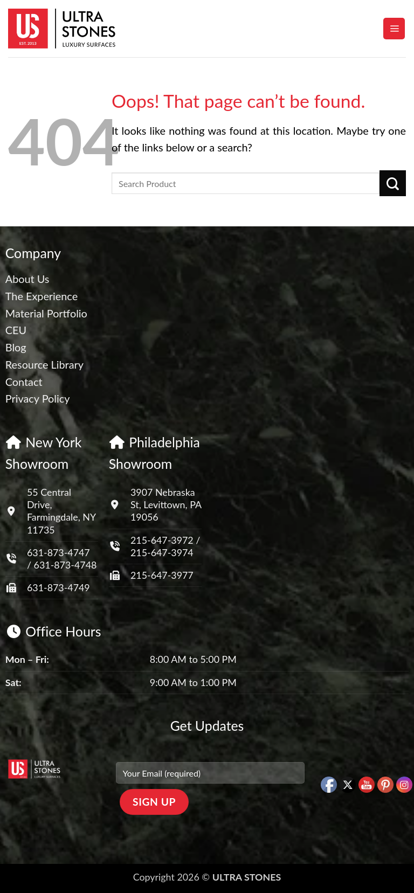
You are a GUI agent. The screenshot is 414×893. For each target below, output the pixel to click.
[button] (394, 28)
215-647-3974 (162, 552)
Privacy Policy (37, 398)
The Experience (41, 295)
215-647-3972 (163, 540)
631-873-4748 (65, 565)
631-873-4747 (58, 552)
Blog (15, 347)
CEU (15, 329)
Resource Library (44, 364)
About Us (27, 278)
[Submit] (393, 183)
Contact (24, 381)
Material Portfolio (46, 313)
